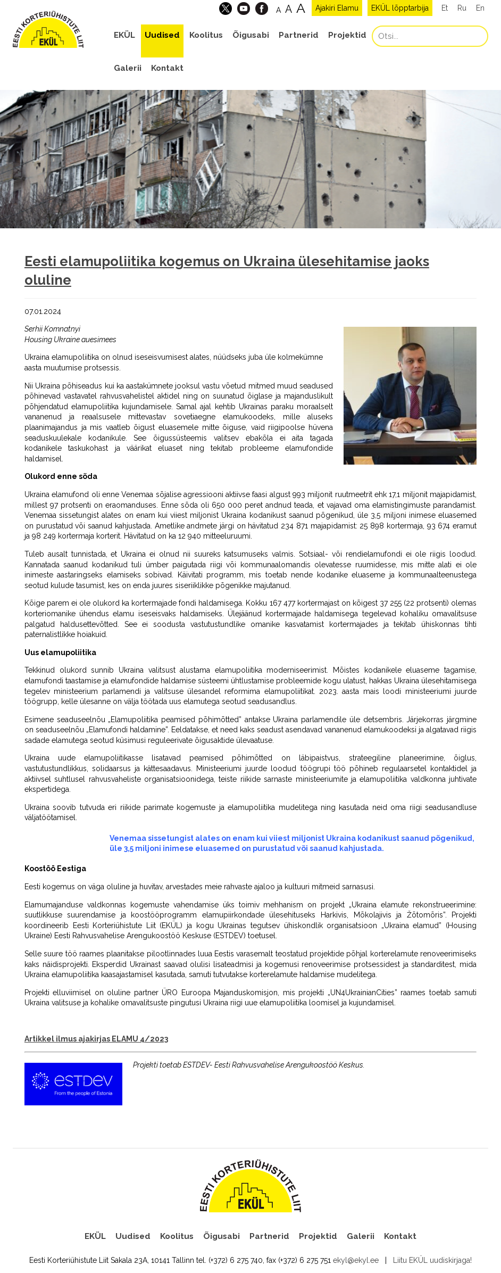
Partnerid (299, 35)
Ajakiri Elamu (336, 8)
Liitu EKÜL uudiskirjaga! (432, 1260)
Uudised (162, 35)
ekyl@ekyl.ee (356, 1260)
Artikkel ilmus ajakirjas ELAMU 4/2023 (96, 1039)
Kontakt (167, 68)
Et (444, 8)
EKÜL (124, 35)
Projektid (347, 35)
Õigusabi (250, 35)
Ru (461, 8)
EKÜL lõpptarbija (400, 8)
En (480, 8)
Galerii (127, 68)
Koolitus (206, 35)
